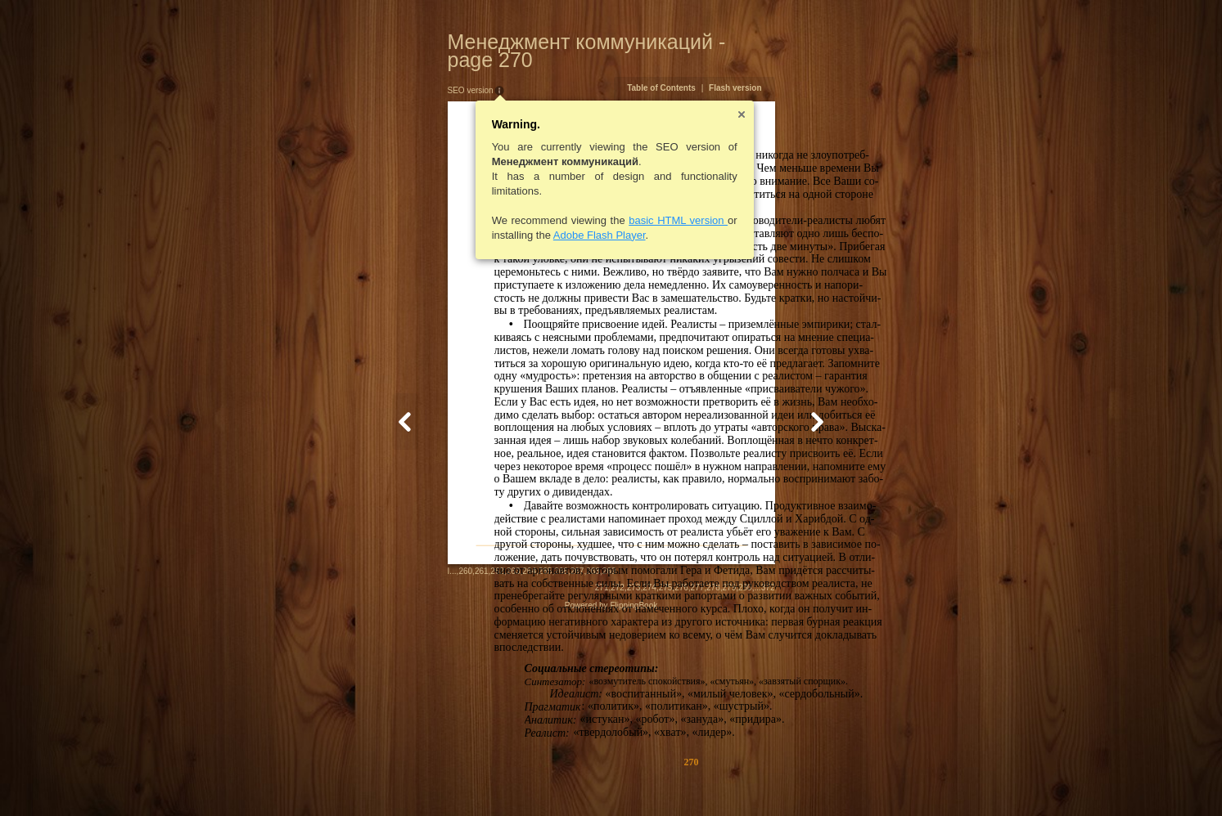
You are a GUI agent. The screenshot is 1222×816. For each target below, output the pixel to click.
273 (713, 780)
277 (777, 780)
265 (465, 778)
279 (809, 780)
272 (698, 780)
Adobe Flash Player (519, 217)
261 (401, 778)
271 (681, 780)
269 (529, 778)
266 (482, 778)
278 (793, 780)
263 (433, 778)
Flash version (815, 69)
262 (418, 778)
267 (497, 778)
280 (825, 780)
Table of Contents (741, 69)
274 (730, 780)
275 (745, 780)
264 (450, 778)
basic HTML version (598, 202)
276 (762, 780)
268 (514, 778)
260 (386, 778)
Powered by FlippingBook (611, 798)
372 (847, 780)
